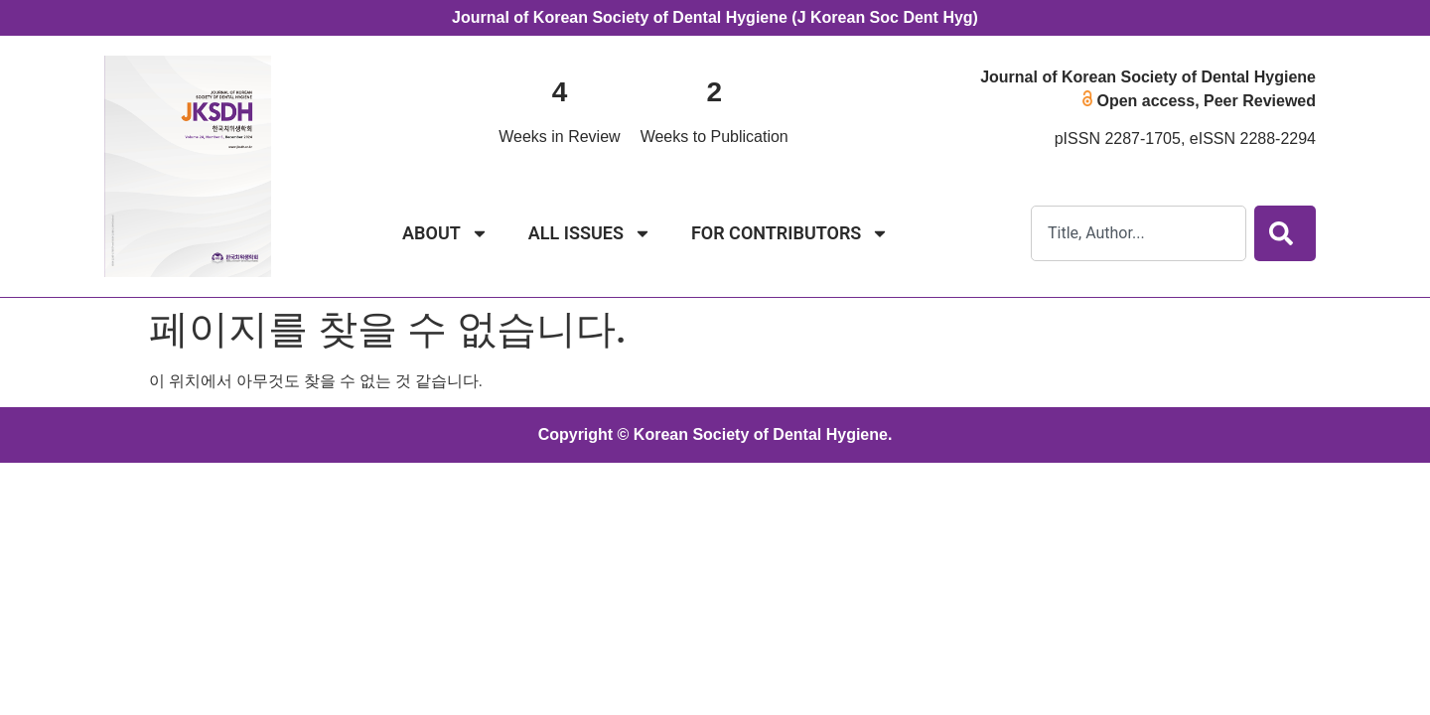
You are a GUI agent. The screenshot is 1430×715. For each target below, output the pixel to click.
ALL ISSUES (589, 233)
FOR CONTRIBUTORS (790, 233)
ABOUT (445, 233)
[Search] (1285, 233)
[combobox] (1138, 233)
